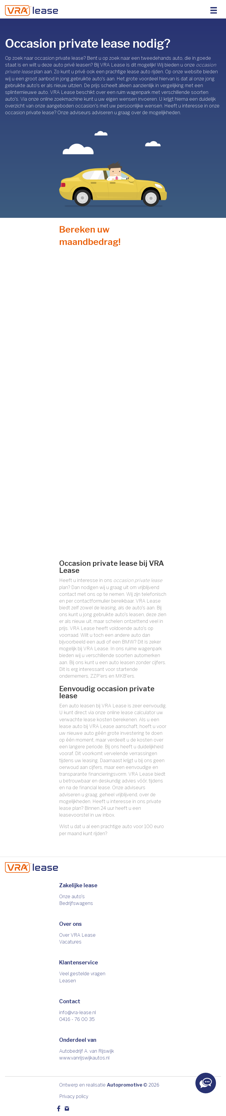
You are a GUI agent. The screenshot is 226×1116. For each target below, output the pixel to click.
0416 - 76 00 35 (77, 1019)
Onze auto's (72, 896)
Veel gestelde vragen (82, 973)
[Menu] (213, 10)
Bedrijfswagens (76, 903)
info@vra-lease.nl (77, 1012)
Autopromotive (124, 1085)
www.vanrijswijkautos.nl (84, 1058)
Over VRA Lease (77, 935)
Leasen (67, 981)
